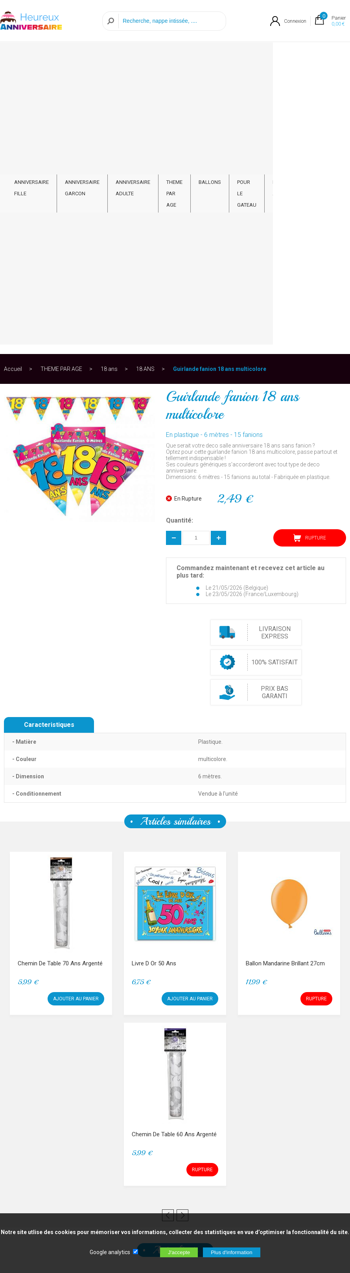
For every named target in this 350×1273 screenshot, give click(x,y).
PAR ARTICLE (288, 55)
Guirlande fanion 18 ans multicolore (219, 84)
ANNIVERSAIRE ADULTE (133, 55)
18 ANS (145, 84)
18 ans (109, 84)
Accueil (13, 84)
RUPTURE (309, 253)
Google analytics (110, 1252)
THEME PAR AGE (176, 55)
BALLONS (214, 50)
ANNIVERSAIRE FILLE (31, 55)
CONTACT (325, 50)
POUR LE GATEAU (251, 55)
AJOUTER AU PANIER (76, 714)
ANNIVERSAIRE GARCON (82, 55)
